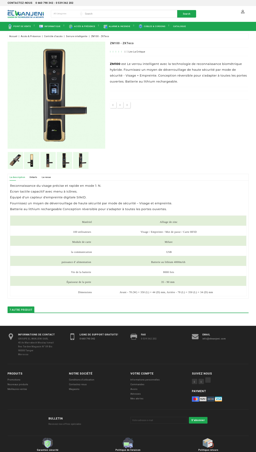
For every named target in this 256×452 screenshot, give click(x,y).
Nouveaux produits (18, 384)
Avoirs (134, 389)
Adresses (135, 394)
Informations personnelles (145, 379)
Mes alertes (137, 398)
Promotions (14, 379)
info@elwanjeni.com (214, 338)
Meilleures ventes (17, 389)
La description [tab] (18, 177)
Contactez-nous (78, 384)
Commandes (137, 384)
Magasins (74, 389)
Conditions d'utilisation (81, 379)
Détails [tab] (36, 177)
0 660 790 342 (87, 338)
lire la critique (136, 51)
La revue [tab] (50, 177)
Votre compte (142, 373)
